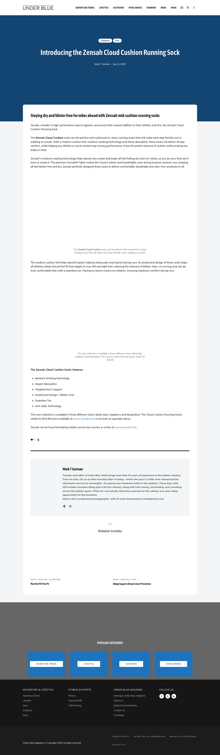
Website (64, 506)
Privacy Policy (120, 736)
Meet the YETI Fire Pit (40, 583)
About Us (118, 700)
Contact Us (119, 710)
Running (151, 7)
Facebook (161, 696)
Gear (33, 579)
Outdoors (118, 7)
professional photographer (94, 498)
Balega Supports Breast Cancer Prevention (132, 583)
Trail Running (74, 705)
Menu (194, 8)
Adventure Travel (85, 7)
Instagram (70, 506)
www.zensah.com (84, 418)
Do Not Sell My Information (149, 736)
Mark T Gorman (102, 64)
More (173, 7)
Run (117, 40)
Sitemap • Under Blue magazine (129, 695)
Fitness (71, 695)
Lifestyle (103, 7)
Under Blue (94, 475)
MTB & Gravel (135, 7)
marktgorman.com (153, 498)
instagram (167, 696)
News (163, 7)
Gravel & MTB (75, 700)
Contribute (119, 715)
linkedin (174, 696)
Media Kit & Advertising (125, 705)
